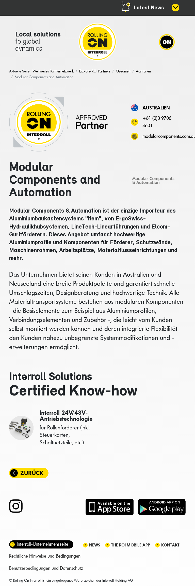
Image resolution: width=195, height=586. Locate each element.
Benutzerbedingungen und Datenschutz (46, 568)
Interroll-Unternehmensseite (42, 544)
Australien (156, 108)
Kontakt (170, 545)
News (94, 545)
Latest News (149, 8)
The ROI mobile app (130, 545)
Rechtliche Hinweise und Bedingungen (44, 556)
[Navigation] (167, 41)
